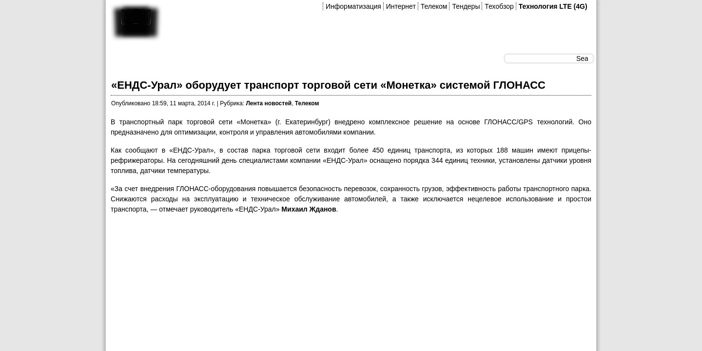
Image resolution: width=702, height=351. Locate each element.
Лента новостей (269, 103)
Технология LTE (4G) (553, 6)
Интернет (401, 6)
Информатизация (353, 6)
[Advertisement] (288, 244)
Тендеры (466, 6)
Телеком (434, 6)
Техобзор (499, 6)
